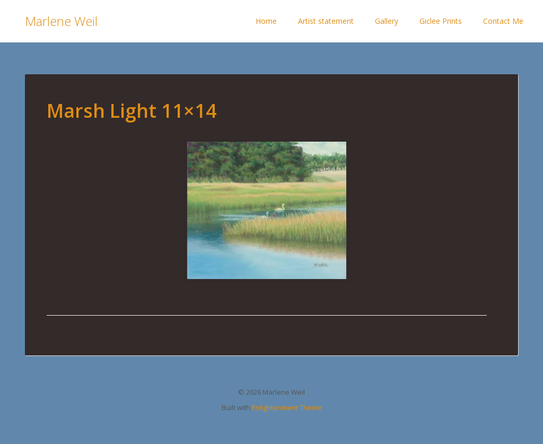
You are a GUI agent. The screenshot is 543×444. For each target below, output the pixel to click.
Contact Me (503, 21)
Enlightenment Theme (287, 407)
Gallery (386, 21)
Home (266, 21)
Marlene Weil (61, 21)
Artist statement (326, 21)
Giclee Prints (440, 21)
